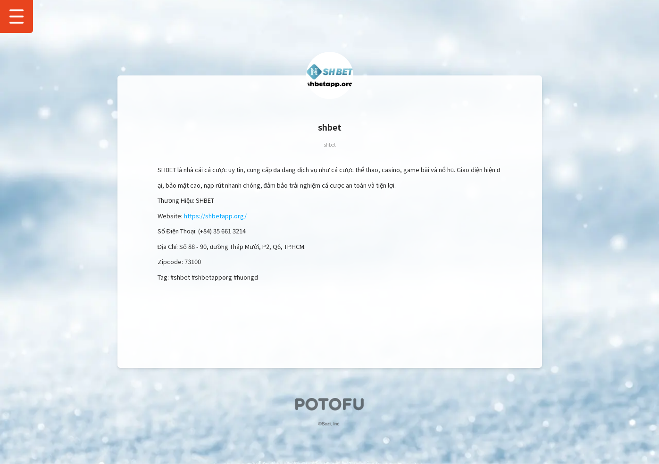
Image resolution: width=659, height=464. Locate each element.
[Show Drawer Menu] (16, 16)
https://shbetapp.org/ (215, 215)
